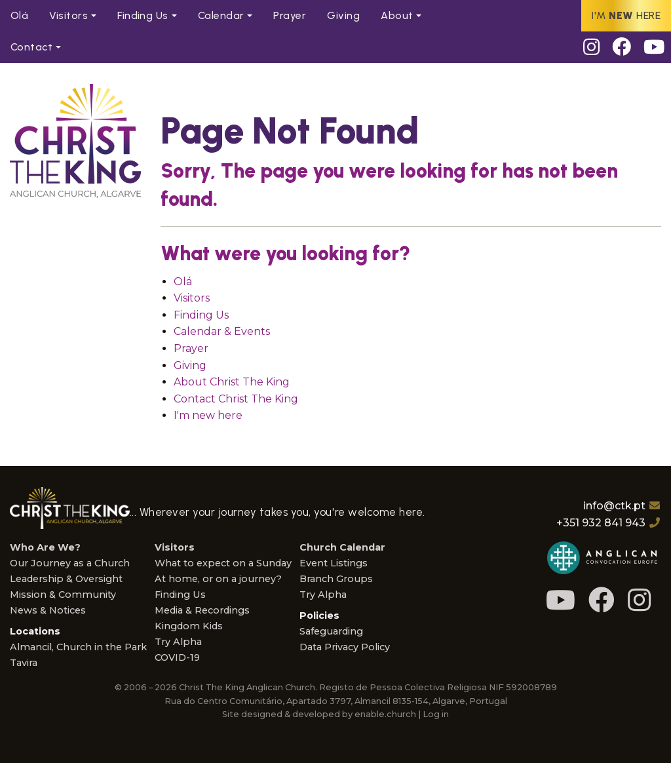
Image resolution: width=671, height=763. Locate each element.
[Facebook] (622, 47)
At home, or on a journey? (218, 579)
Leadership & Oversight (66, 579)
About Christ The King (232, 382)
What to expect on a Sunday (223, 563)
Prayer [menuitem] (289, 15)
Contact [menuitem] (31, 47)
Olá (183, 281)
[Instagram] (591, 47)
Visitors (192, 298)
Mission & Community (63, 594)
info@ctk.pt (614, 505)
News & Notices (48, 610)
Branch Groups (336, 579)
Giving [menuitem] (343, 15)
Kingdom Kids (189, 626)
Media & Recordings (202, 610)
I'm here (626, 15)
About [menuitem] (397, 15)
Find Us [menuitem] (142, 15)
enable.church (385, 714)
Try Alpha (178, 642)
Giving (190, 365)
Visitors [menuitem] (68, 15)
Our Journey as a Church (70, 563)
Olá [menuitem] (19, 15)
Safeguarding (331, 631)
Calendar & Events (222, 331)
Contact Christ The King (236, 399)
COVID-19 (177, 657)
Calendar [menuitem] (221, 15)
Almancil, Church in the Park (78, 647)
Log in (436, 714)
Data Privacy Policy (344, 647)
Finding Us (201, 315)
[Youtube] (654, 47)
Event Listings (333, 563)
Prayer (191, 348)
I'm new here (208, 415)
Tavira (23, 663)
